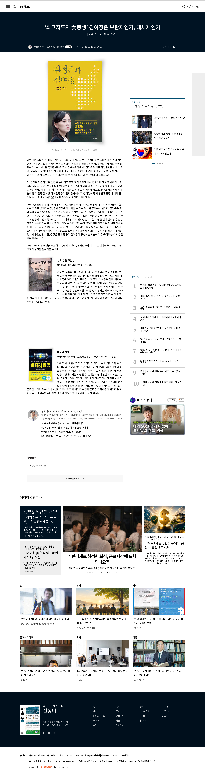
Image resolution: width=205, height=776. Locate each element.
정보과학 (120, 716)
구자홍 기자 (48, 411)
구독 (69, 47)
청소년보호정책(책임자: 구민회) (115, 755)
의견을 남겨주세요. (38, 466)
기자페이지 (144, 720)
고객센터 (70, 755)
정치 (95, 706)
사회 (95, 711)
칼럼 (95, 725)
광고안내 (166, 716)
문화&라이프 (99, 716)
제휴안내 (61, 755)
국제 (118, 711)
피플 (118, 720)
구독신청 (166, 711)
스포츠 (96, 720)
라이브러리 (144, 716)
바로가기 (173, 400)
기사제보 (166, 706)
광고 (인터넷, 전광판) (47, 755)
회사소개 (33, 755)
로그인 (196, 7)
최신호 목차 (144, 711)
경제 (118, 706)
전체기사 (120, 725)
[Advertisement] (68, 324)
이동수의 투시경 (143, 106)
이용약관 (79, 755)
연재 (141, 706)
